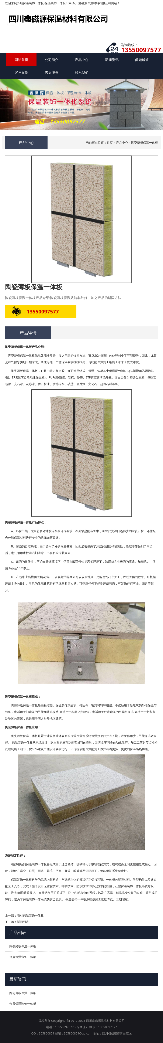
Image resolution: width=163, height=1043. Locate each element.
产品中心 (82, 59)
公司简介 (51, 59)
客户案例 (21, 72)
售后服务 (51, 72)
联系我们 (82, 72)
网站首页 (21, 59)
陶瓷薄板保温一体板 (144, 142)
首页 (110, 142)
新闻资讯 (112, 59)
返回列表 (23, 922)
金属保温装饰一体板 (22, 957)
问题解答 (142, 59)
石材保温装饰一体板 (30, 915)
